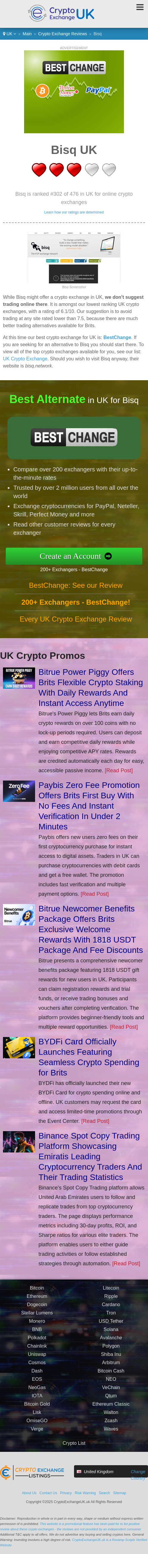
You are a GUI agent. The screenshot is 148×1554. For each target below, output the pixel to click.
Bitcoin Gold (37, 1407)
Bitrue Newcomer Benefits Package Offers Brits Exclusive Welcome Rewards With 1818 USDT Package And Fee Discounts (91, 929)
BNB (37, 1333)
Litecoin (111, 1291)
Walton (111, 1416)
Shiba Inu (111, 1358)
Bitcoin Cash (111, 1374)
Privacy (66, 1493)
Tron (111, 1316)
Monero (37, 1324)
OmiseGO (37, 1424)
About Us (29, 1493)
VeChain (111, 1391)
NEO (111, 1383)
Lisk (37, 1416)
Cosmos (37, 1366)
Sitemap (119, 1493)
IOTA (37, 1399)
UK (9, 33)
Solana (111, 1333)
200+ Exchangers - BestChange (78, 568)
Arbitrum (111, 1366)
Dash (37, 1374)
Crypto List (74, 1443)
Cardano (111, 1308)
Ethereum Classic (111, 1407)
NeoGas (37, 1391)
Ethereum (37, 1300)
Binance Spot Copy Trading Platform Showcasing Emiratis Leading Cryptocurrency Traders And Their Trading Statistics (90, 1156)
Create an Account (74, 555)
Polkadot (37, 1341)
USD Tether (111, 1324)
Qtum (111, 1399)
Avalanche (111, 1341)
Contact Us (48, 1493)
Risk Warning (85, 1493)
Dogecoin (37, 1308)
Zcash (111, 1424)
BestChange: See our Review (76, 589)
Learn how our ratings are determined (74, 212)
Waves (111, 1432)
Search (104, 1493)
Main (27, 33)
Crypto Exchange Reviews (62, 33)
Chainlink (37, 1349)
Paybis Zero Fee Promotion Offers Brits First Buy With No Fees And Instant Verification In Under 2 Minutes (89, 806)
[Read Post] (119, 770)
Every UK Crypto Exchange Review (76, 623)
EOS (37, 1383)
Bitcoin (37, 1291)
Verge (37, 1432)
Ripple (111, 1300)
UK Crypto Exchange (25, 358)
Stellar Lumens (37, 1316)
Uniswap (37, 1358)
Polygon (111, 1349)
